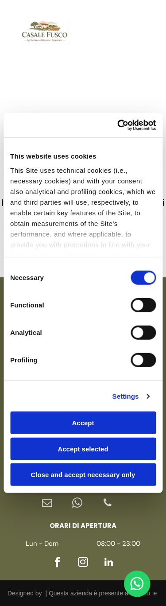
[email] (47, 504)
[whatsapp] (77, 504)
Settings (125, 396)
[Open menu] (145, 31)
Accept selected (83, 449)
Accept (83, 423)
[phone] (107, 504)
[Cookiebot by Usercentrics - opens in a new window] (118, 125)
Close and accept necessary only (83, 474)
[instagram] (95, 31)
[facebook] (95, 14)
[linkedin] (95, 48)
